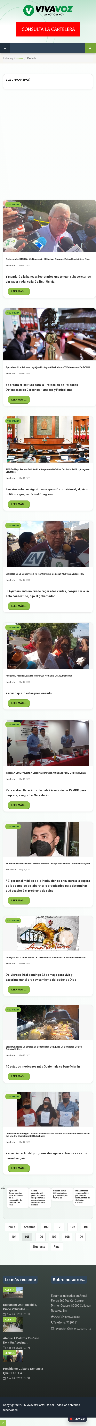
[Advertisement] (48, 144)
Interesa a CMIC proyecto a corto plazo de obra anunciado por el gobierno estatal (46, 773)
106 (40, 1236)
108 (67, 1236)
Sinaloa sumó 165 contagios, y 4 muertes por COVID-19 (60, 1194)
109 (80, 1236)
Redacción (11, 870)
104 (13, 1236)
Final (57, 1246)
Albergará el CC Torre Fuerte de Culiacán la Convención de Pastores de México (45, 957)
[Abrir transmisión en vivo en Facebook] (77, 1419)
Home (19, 58)
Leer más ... (19, 291)
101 (59, 1227)
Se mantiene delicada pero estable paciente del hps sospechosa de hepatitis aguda (48, 863)
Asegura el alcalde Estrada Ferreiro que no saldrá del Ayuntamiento (39, 676)
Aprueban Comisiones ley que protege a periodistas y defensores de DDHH (48, 367)
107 (53, 1236)
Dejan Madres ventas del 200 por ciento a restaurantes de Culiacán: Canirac (82, 1196)
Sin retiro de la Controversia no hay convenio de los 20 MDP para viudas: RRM (45, 574)
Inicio (11, 1227)
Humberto (10, 265)
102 (72, 1227)
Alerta (9, 1289)
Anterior (29, 1227)
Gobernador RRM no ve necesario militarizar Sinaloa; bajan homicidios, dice (48, 259)
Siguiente (38, 1246)
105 (27, 1236)
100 (45, 1227)
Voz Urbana (13, 205)
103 (85, 1227)
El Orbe (10, 1353)
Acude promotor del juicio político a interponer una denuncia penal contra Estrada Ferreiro (38, 1198)
